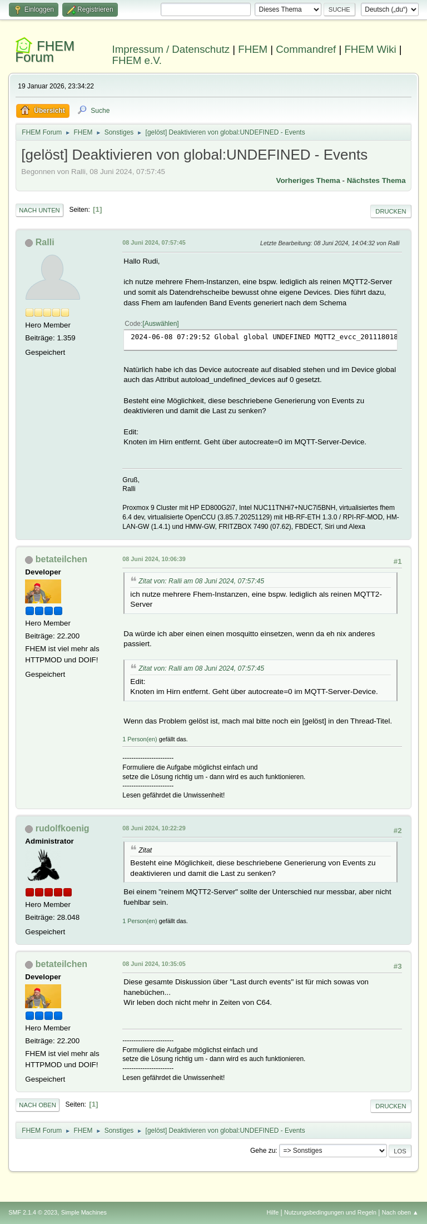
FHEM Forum (45, 51)
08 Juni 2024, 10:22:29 (153, 828)
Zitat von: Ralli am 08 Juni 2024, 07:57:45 (201, 581)
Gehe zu (262, 1150)
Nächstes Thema (376, 180)
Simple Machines (84, 1212)
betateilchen (61, 559)
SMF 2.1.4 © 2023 (32, 1212)
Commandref (306, 49)
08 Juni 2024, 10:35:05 (153, 963)
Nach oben (37, 1105)
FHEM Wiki (370, 49)
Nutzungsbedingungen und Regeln (330, 1212)
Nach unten (39, 210)
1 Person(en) (139, 739)
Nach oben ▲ (400, 1212)
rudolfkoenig (63, 828)
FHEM (252, 49)
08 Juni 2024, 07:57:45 (153, 242)
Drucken (390, 211)
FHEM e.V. (137, 60)
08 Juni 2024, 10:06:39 (153, 559)
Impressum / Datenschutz (171, 49)
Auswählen (161, 324)
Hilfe (273, 1212)
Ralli (45, 242)
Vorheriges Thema (308, 180)
